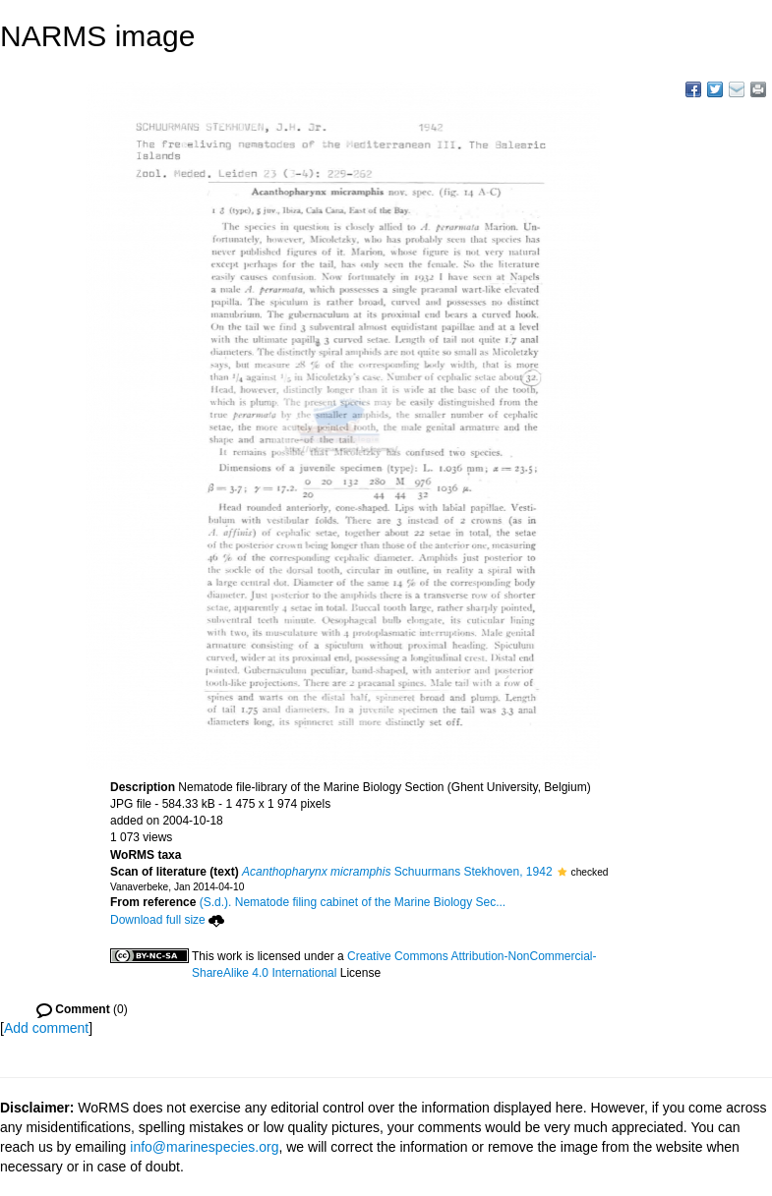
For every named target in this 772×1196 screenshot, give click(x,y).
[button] (562, 872)
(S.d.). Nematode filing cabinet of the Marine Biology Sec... (353, 902)
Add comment (46, 1028)
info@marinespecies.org (204, 1147)
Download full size (167, 920)
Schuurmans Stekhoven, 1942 (397, 872)
